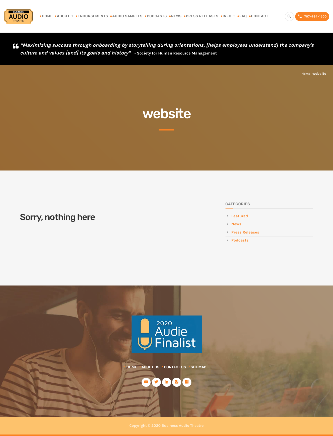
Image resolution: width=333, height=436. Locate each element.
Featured (240, 216)
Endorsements (93, 16)
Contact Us (175, 367)
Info (227, 16)
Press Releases (202, 16)
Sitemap (198, 367)
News (176, 16)
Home (47, 16)
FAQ (243, 16)
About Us (150, 367)
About (63, 16)
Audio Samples (127, 16)
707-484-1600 (312, 16)
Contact (259, 16)
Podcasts (157, 16)
